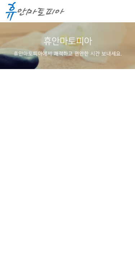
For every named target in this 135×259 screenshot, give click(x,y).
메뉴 (122, 11)
